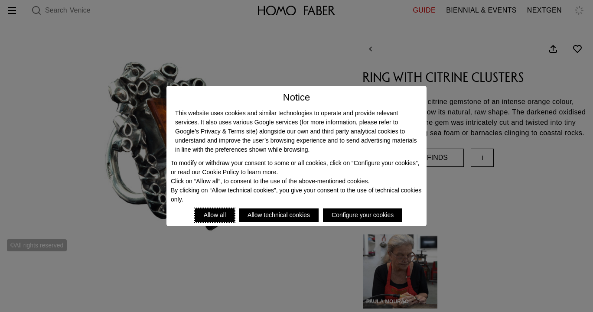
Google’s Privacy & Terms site (215, 131)
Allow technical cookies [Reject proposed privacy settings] (279, 214)
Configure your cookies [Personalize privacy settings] (363, 214)
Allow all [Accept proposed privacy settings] (215, 214)
